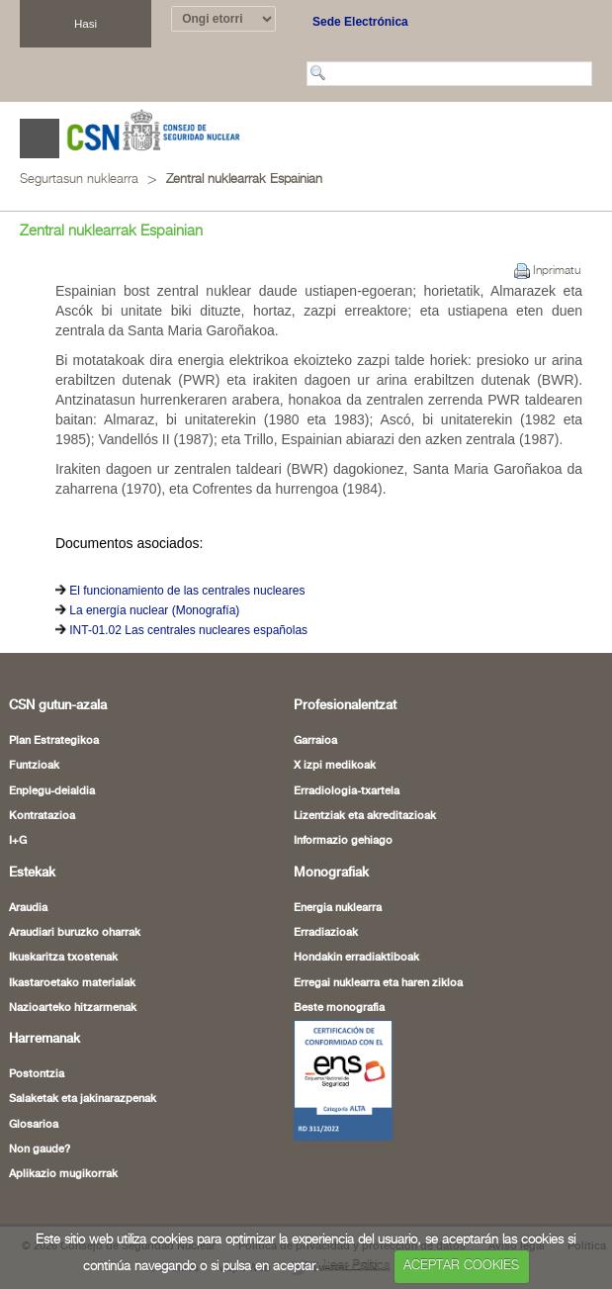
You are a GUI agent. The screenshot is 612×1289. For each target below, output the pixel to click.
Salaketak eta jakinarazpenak (82, 1099)
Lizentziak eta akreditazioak (365, 816)
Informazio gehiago (343, 841)
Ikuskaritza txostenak (63, 958)
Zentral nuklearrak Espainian (244, 179)
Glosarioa (33, 1125)
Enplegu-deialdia (52, 791)
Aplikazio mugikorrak (63, 1174)
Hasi (85, 23)
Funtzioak (34, 766)
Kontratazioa (42, 816)
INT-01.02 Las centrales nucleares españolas (188, 630)
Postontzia (36, 1074)
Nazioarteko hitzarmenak (72, 1008)
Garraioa (315, 741)
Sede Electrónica (360, 22)
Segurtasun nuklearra (79, 179)
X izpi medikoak (335, 766)
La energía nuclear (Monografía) (154, 610)
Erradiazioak (326, 933)
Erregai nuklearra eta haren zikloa (378, 983)
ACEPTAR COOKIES (461, 1265)
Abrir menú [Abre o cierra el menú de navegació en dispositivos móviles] (39, 138)
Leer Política (357, 1265)
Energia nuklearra (338, 908)
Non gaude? (39, 1149)
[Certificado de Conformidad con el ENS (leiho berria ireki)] (343, 1079)
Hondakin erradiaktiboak (356, 958)
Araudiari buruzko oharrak (74, 933)
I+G (18, 841)
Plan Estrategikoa (54, 741)
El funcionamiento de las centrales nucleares (187, 591)
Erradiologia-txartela (346, 791)
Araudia (28, 908)
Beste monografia (339, 1008)
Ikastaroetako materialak (72, 983)
